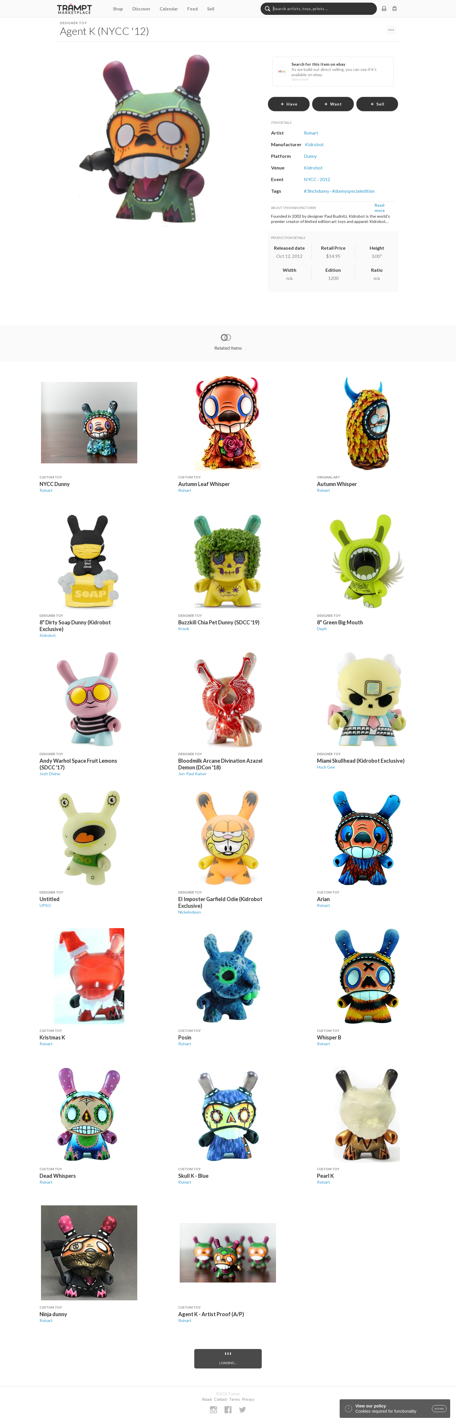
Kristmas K (52, 1037)
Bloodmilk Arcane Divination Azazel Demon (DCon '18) (220, 764)
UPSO (45, 905)
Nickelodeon (189, 912)
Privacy (248, 1399)
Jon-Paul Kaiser (192, 773)
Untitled (50, 899)
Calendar (169, 8)
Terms (234, 1399)
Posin (184, 1037)
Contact (220, 1399)
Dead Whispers (58, 1176)
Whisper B (329, 1037)
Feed (192, 8)
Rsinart (46, 490)
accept (439, 1408)
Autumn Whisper (337, 484)
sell (377, 103)
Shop (118, 8)
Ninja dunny (53, 1314)
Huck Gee (326, 766)
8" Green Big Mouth (340, 622)
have (289, 103)
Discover (141, 8)
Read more (380, 208)
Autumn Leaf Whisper (204, 484)
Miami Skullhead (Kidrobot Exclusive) (361, 760)
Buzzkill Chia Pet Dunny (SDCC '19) (218, 622)
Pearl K (325, 1176)
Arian (323, 899)
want (333, 103)
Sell (210, 8)
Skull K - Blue (193, 1176)
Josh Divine (50, 773)
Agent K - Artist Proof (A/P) (211, 1314)
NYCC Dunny (55, 484)
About (207, 1399)
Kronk (183, 628)
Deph (322, 628)
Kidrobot (48, 635)
